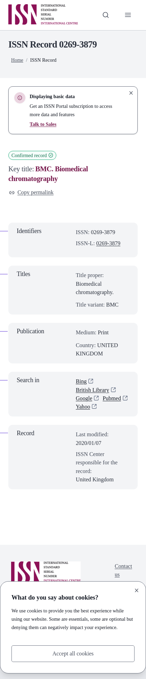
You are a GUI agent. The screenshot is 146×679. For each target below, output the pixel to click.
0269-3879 (108, 243)
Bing (81, 381)
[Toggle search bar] (105, 15)
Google (84, 398)
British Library (92, 390)
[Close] (136, 590)
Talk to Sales (43, 124)
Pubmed (112, 398)
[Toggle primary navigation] (128, 15)
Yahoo (83, 407)
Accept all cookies (73, 653)
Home (17, 60)
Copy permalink (31, 192)
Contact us (123, 570)
